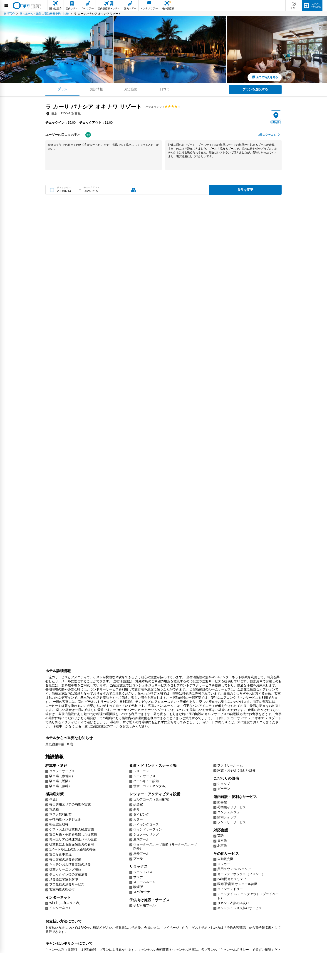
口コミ (164, 89)
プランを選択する (255, 89)
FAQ (293, 8)
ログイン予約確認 (316, 5)
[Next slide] (321, 49)
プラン (62, 89)
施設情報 (96, 89)
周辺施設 (130, 89)
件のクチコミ (267, 135)
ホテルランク (154, 106)
